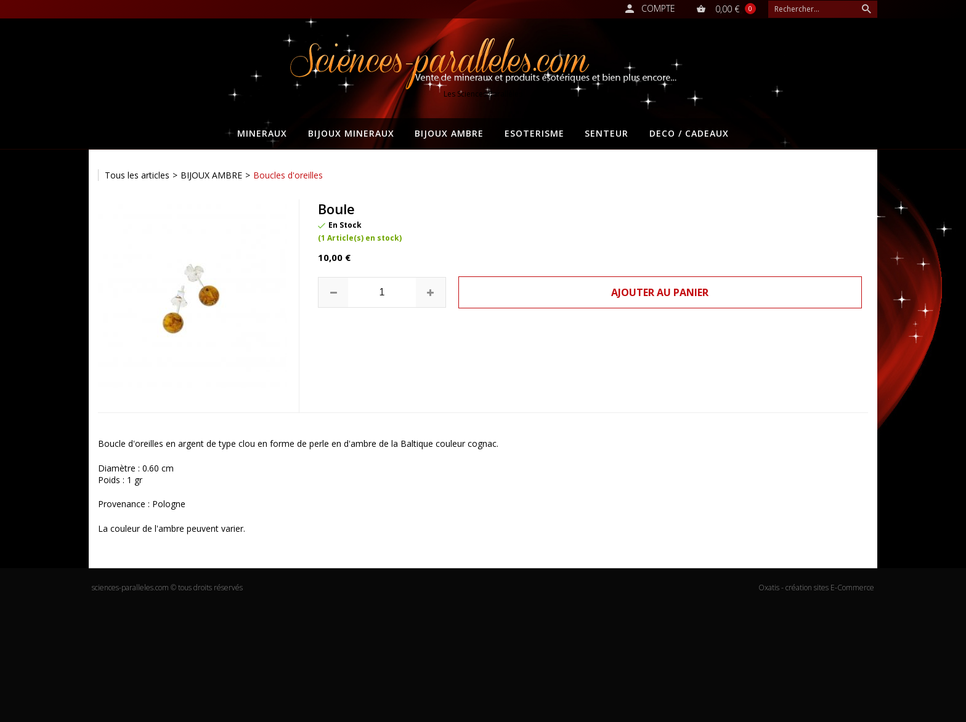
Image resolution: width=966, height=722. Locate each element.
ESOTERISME (534, 133)
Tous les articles (137, 175)
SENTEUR (606, 133)
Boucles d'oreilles (288, 175)
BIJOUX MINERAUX (351, 133)
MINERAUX (262, 133)
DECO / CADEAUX (689, 133)
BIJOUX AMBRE (449, 133)
